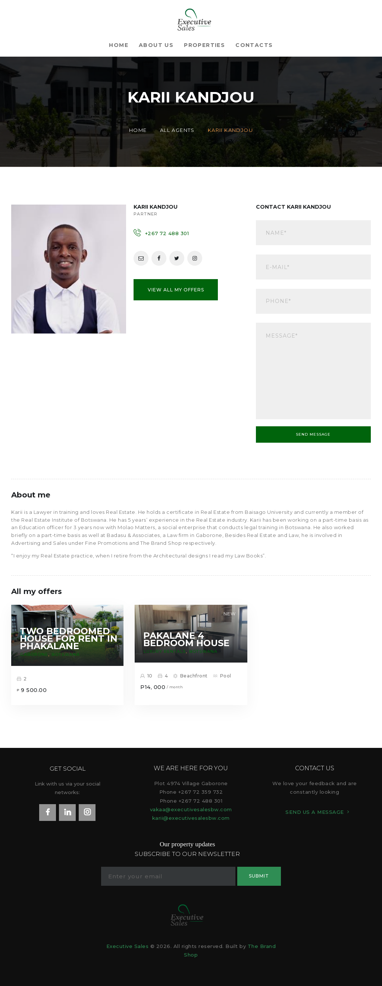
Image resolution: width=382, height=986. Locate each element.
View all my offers (176, 290)
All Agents (177, 130)
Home (138, 130)
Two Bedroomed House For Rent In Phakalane (69, 639)
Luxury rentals (165, 651)
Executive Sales (127, 946)
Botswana (65, 654)
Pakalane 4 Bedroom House (186, 639)
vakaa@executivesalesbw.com (191, 809)
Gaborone (34, 654)
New (229, 613)
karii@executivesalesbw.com (191, 818)
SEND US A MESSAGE (314, 812)
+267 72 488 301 (167, 233)
